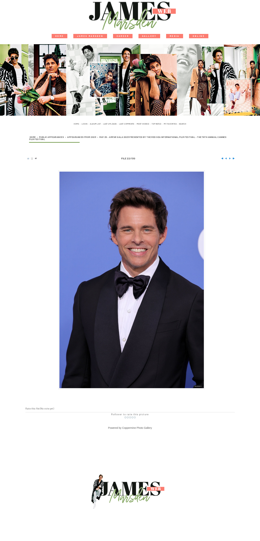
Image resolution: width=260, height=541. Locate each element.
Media (174, 36)
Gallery (149, 36)
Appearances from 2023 (81, 137)
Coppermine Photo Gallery (137, 427)
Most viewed (143, 124)
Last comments (126, 124)
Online (199, 36)
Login (84, 124)
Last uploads (110, 124)
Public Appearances (51, 137)
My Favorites (170, 124)
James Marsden (90, 36)
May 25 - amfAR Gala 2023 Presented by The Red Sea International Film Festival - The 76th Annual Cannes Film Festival (127, 138)
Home (59, 36)
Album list (95, 124)
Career (123, 36)
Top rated (156, 124)
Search (182, 124)
